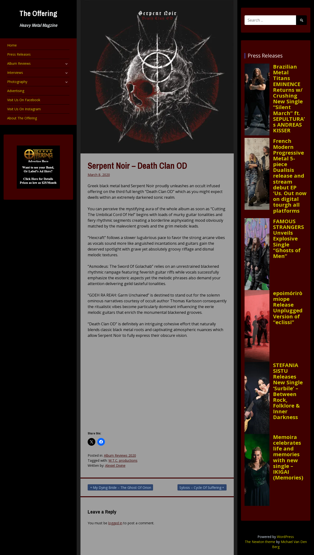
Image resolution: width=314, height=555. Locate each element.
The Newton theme (260, 541)
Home (12, 45)
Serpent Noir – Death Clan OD (137, 165)
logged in (115, 523)
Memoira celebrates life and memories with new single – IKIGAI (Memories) (288, 457)
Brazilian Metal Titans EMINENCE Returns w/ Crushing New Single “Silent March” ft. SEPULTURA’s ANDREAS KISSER (289, 98)
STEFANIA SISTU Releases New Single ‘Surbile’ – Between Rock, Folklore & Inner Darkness (288, 391)
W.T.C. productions (122, 460)
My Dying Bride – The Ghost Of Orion (122, 487)
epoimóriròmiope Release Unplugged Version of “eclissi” (288, 307)
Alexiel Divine (115, 465)
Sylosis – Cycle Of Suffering (200, 487)
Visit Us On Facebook (23, 100)
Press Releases (19, 54)
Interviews (15, 72)
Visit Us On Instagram (24, 109)
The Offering (38, 13)
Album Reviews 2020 (120, 455)
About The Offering (22, 118)
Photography (17, 81)
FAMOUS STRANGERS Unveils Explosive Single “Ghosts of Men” (288, 238)
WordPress (285, 536)
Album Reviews (19, 63)
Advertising (15, 90)
